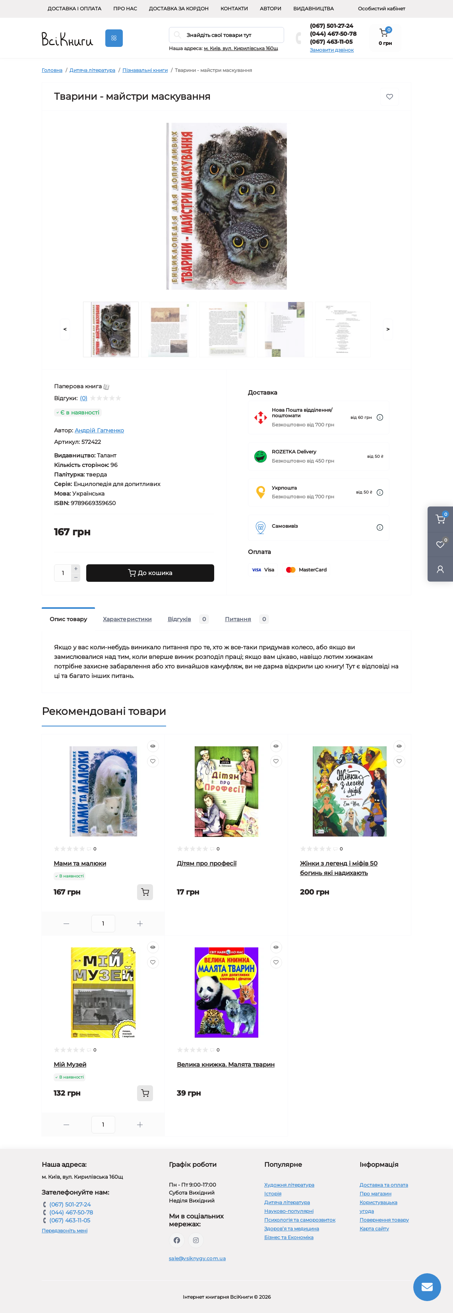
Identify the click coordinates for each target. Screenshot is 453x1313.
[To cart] (145, 892)
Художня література (289, 1185)
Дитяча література (92, 70)
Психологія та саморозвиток (299, 1220)
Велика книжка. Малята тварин (226, 1064)
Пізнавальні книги (145, 70)
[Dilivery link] (380, 417)
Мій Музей (70, 1064)
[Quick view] (153, 746)
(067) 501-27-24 (331, 25)
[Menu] (114, 38)
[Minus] (76, 577)
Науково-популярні (289, 1211)
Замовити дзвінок (332, 50)
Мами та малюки (80, 863)
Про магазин (375, 1194)
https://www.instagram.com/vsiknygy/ (196, 1240)
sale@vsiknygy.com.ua (197, 1258)
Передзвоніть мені (64, 1231)
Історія (272, 1194)
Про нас (125, 9)
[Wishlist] (153, 761)
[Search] (177, 35)
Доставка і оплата (74, 9)
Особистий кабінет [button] (381, 9)
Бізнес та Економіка (289, 1237)
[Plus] (76, 568)
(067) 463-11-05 (331, 41)
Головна (52, 70)
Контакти (234, 9)
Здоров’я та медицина (291, 1229)
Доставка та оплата (384, 1185)
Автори (270, 9)
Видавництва (313, 9)
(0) (83, 398)
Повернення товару (384, 1220)
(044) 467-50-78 (333, 33)
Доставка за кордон (179, 9)
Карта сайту (374, 1229)
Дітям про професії (206, 863)
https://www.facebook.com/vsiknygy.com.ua (177, 1240)
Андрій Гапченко (99, 430)
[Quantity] (63, 573)
